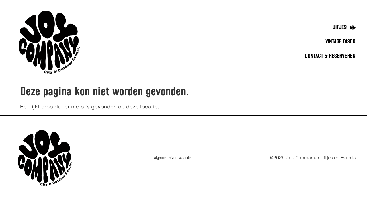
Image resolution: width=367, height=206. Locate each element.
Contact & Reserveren (330, 56)
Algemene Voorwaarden (174, 157)
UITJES (344, 28)
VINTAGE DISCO (340, 42)
